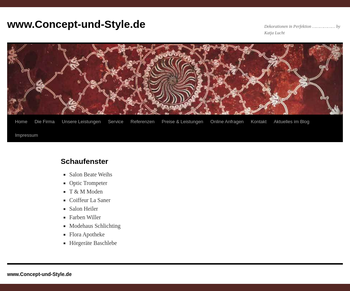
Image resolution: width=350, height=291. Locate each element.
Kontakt (258, 121)
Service (115, 121)
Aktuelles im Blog (291, 121)
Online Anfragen (227, 121)
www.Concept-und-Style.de (76, 24)
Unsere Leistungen (81, 121)
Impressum (26, 135)
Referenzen (143, 121)
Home (21, 121)
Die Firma (45, 121)
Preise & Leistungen (182, 121)
